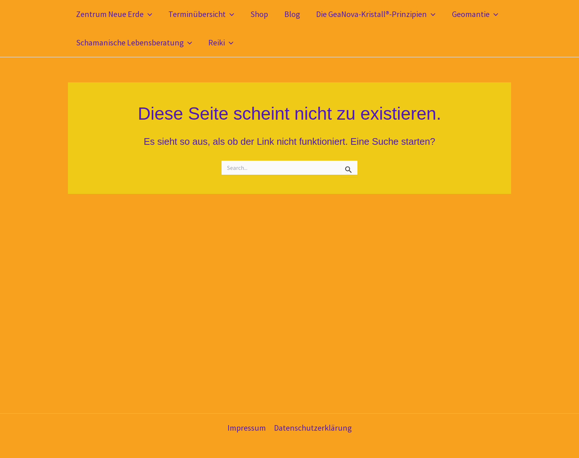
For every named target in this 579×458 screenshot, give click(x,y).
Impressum (246, 428)
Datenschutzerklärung (313, 428)
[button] (148, 14)
